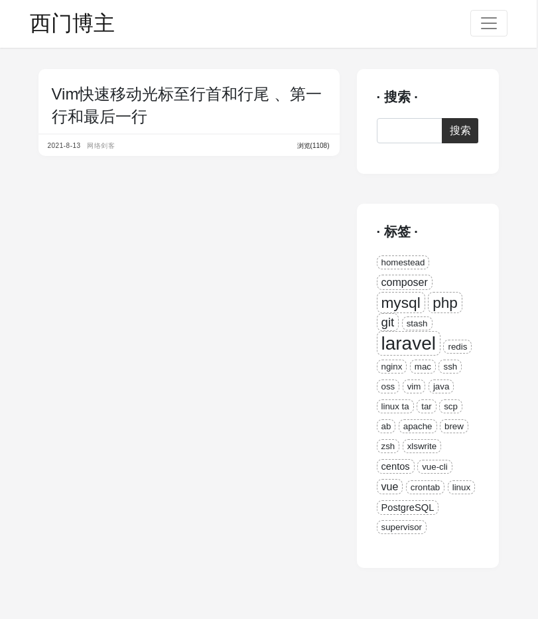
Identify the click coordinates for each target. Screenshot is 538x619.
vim (414, 386)
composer (404, 282)
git (388, 322)
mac (423, 367)
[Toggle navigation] (488, 23)
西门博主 (72, 23)
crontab (425, 487)
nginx (392, 367)
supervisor (401, 527)
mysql (401, 302)
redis (457, 347)
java (441, 386)
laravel (408, 343)
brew (454, 426)
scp (451, 406)
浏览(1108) (313, 145)
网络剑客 (101, 145)
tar (426, 406)
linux (461, 487)
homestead (403, 262)
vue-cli (435, 467)
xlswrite (422, 446)
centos (395, 466)
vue (390, 486)
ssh (450, 367)
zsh (388, 446)
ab (386, 426)
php (445, 302)
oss (388, 386)
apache (418, 426)
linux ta (395, 406)
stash (417, 323)
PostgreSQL (408, 507)
